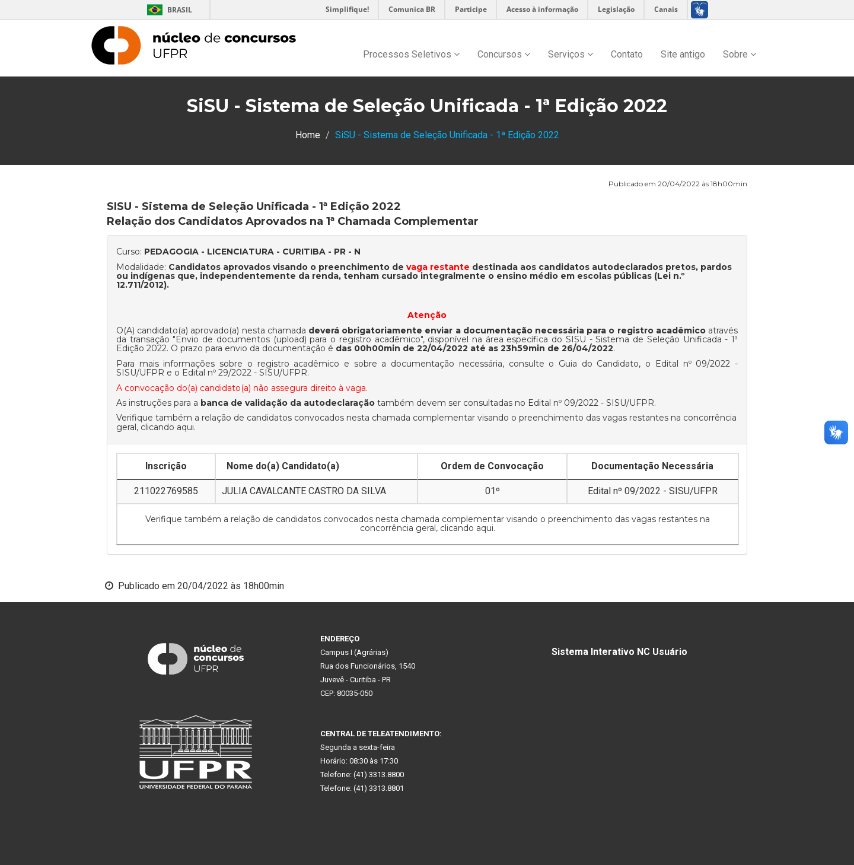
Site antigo (683, 54)
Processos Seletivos (411, 54)
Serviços (570, 54)
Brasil (167, 10)
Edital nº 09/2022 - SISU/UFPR (591, 402)
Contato (627, 54)
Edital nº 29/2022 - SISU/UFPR (244, 372)
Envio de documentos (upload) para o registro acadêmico (298, 339)
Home (307, 135)
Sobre (739, 54)
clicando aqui (167, 427)
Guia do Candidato (599, 363)
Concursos (503, 54)
